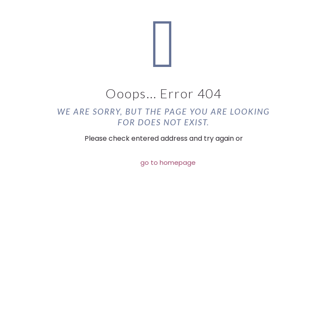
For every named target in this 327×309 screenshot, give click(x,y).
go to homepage (168, 162)
